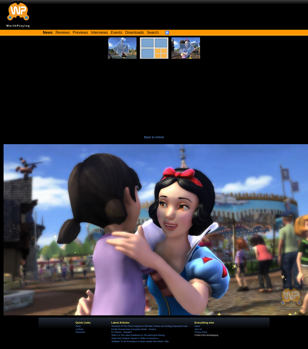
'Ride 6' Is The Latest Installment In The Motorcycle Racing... (138, 335)
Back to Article (154, 137)
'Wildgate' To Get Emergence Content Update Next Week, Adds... (140, 341)
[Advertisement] (154, 94)
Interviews (99, 32)
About (197, 326)
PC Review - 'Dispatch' (121, 332)
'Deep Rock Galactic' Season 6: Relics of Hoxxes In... (135, 338)
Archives (79, 329)
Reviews (63, 32)
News (78, 326)
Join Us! (198, 329)
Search (153, 32)
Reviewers (80, 332)
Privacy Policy (201, 332)
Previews (80, 32)
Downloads (134, 32)
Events (116, 32)
